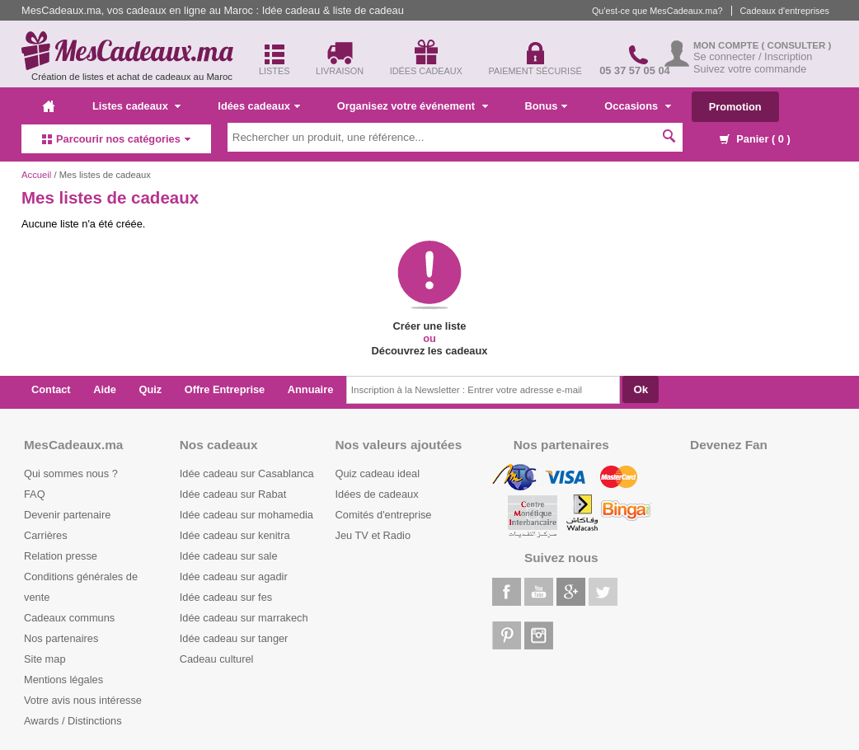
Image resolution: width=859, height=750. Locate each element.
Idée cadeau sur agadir (234, 576)
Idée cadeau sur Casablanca (247, 473)
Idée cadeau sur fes (226, 597)
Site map (45, 659)
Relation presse (60, 556)
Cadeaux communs (69, 618)
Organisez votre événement (412, 106)
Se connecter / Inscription (752, 56)
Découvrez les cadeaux (430, 351)
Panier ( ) (755, 139)
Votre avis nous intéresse (83, 700)
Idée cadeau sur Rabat (233, 494)
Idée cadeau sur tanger (234, 638)
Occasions (637, 106)
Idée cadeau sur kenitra (235, 535)
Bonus (546, 106)
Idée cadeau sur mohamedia (246, 515)
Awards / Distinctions (73, 721)
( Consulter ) (797, 45)
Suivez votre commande (749, 69)
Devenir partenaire (67, 515)
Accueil (36, 175)
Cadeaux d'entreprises (784, 11)
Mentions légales (63, 679)
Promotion (735, 107)
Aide (104, 389)
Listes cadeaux (136, 106)
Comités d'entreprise (384, 515)
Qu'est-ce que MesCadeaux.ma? (657, 11)
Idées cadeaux (259, 106)
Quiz (150, 389)
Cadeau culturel (217, 659)
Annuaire (310, 389)
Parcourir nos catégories (116, 139)
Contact (51, 389)
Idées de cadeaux (377, 494)
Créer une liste (430, 326)
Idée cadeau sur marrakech (244, 618)
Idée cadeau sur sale (229, 556)
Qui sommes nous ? (71, 473)
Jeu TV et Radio (373, 535)
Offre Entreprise (225, 389)
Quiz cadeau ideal (378, 473)
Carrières (46, 535)
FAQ (34, 494)
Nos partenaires (61, 638)
